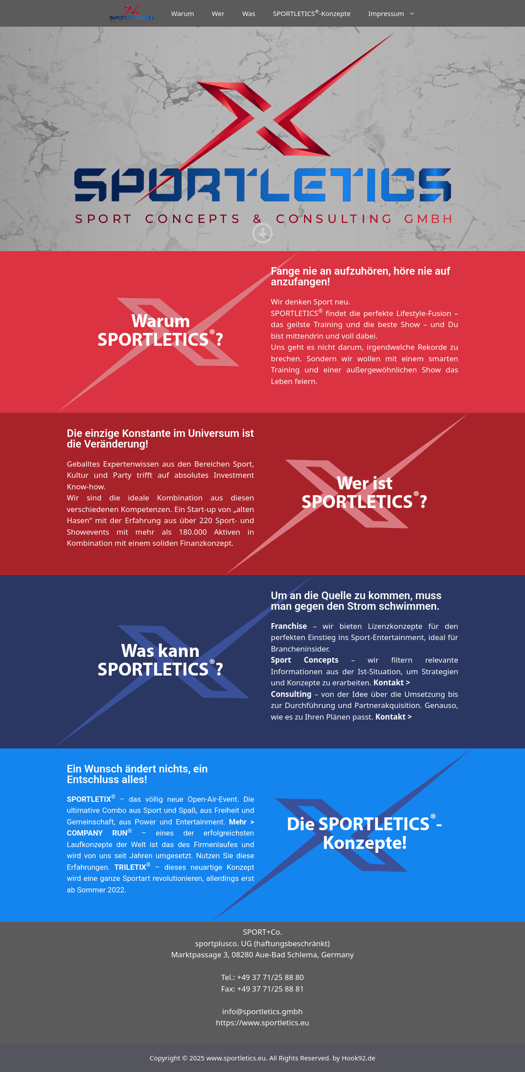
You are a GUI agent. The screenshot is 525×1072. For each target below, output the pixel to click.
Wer (218, 13)
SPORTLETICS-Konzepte (312, 13)
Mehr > (241, 821)
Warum (182, 13)
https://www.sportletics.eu (262, 1022)
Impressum (396, 13)
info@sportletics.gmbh (262, 1011)
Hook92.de (358, 1057)
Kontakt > (391, 682)
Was (248, 13)
